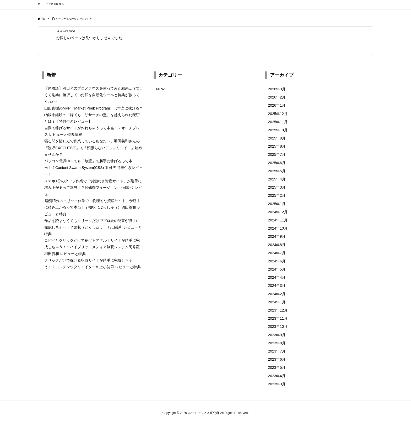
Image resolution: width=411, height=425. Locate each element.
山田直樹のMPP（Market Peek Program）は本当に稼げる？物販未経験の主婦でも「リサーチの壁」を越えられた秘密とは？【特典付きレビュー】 (93, 114)
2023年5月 (276, 367)
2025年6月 (276, 163)
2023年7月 (276, 351)
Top (43, 18)
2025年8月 (276, 146)
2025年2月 (276, 195)
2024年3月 (276, 285)
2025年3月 (276, 187)
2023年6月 (276, 359)
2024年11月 (278, 220)
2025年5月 (276, 171)
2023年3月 (276, 384)
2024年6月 (276, 261)
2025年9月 (276, 138)
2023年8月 (276, 343)
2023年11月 (278, 318)
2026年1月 (276, 105)
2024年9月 (276, 236)
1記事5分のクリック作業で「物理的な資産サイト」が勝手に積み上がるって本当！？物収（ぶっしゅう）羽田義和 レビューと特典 (92, 207)
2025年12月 (278, 114)
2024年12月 (278, 212)
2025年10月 (278, 130)
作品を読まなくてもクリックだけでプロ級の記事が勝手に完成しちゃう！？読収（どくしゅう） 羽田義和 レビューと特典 (93, 227)
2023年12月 (278, 310)
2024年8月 (276, 245)
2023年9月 (276, 335)
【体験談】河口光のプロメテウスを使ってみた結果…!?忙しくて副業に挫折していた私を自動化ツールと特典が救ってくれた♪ (93, 94)
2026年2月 (276, 97)
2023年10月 (278, 326)
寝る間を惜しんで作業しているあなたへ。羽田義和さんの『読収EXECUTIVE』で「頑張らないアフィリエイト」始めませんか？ (93, 147)
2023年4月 (276, 376)
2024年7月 (276, 253)
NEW (160, 89)
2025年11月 (278, 122)
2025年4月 (276, 179)
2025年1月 (276, 204)
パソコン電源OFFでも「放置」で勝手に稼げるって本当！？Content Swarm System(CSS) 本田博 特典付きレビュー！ (93, 167)
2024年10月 (278, 228)
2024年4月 (276, 277)
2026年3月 (276, 89)
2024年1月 (276, 302)
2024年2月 (276, 294)
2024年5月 (276, 269)
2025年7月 (276, 154)
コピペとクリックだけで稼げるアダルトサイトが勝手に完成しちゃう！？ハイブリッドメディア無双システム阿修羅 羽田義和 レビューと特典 (92, 247)
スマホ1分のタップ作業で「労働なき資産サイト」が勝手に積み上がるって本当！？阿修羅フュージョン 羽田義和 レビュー (93, 187)
